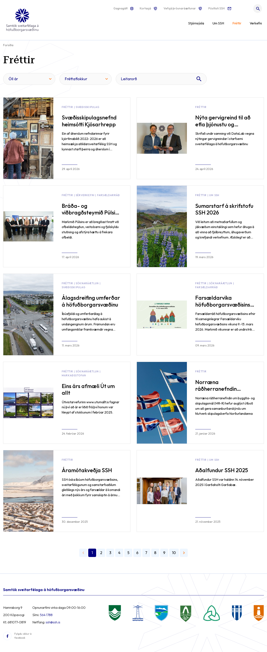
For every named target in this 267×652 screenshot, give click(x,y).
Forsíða (8, 45)
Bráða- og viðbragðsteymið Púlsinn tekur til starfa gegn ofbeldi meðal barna (91, 216)
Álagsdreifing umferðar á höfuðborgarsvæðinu (91, 301)
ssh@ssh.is (53, 622)
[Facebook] (7, 636)
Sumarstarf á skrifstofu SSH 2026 (224, 209)
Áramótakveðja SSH (87, 470)
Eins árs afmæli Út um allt (88, 389)
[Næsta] (184, 553)
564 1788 (46, 615)
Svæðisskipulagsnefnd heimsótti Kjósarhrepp (89, 121)
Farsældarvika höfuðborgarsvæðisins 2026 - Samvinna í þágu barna (224, 308)
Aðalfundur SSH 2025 (221, 470)
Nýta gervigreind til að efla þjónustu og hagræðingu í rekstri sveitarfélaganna (223, 127)
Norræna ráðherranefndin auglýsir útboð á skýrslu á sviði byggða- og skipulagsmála (223, 396)
